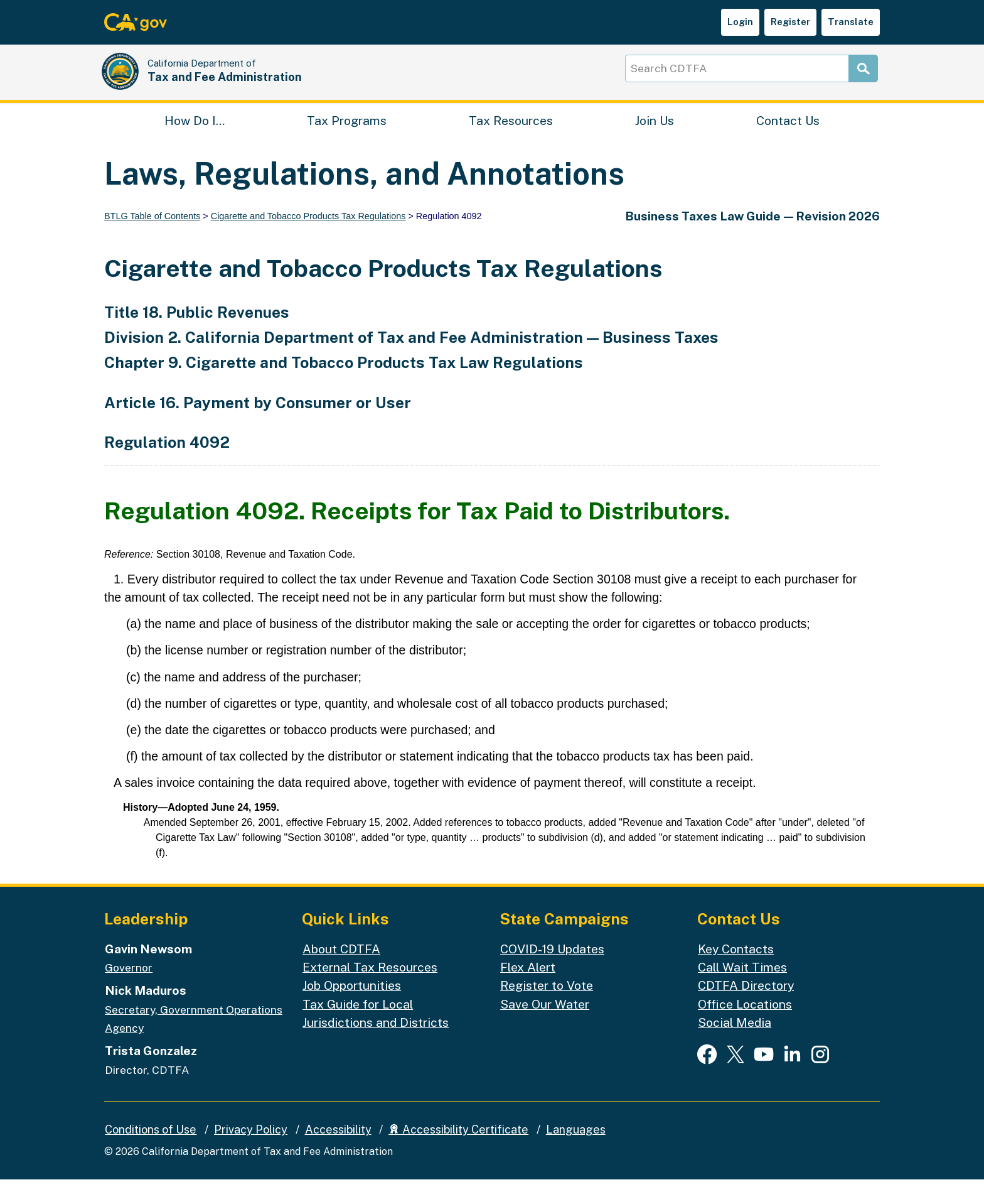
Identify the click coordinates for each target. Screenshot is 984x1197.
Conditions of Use (150, 1147)
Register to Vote (546, 1003)
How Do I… (194, 135)
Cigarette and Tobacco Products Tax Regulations (308, 234)
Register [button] (790, 21)
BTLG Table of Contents (152, 234)
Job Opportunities (351, 1003)
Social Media (734, 1040)
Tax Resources (511, 135)
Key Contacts (736, 966)
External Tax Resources (369, 985)
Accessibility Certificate (458, 1147)
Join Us (654, 135)
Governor (128, 985)
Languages (576, 1147)
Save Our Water (544, 1021)
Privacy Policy (250, 1147)
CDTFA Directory (746, 1003)
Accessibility (338, 1147)
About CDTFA (341, 966)
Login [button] (740, 21)
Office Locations (745, 1021)
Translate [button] (851, 21)
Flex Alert (527, 985)
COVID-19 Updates (552, 966)
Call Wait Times (742, 985)
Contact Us (788, 135)
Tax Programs (347, 135)
